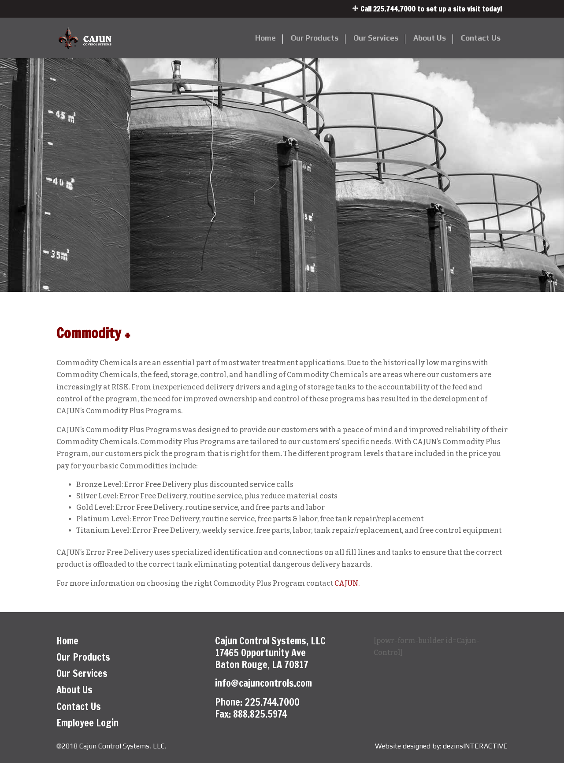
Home (265, 38)
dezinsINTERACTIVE (475, 746)
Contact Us (481, 38)
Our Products (314, 38)
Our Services (375, 38)
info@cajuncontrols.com (263, 683)
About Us (429, 38)
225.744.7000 (394, 9)
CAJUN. (347, 583)
